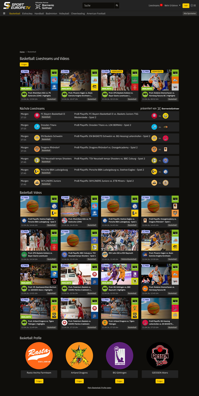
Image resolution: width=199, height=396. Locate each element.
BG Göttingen (120, 372)
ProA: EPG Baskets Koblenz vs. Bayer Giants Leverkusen (40, 254)
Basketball (14, 13)
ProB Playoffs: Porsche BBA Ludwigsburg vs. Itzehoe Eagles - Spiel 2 (109, 169)
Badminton (51, 13)
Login (186, 5)
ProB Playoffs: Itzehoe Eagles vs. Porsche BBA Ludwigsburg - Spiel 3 (42, 220)
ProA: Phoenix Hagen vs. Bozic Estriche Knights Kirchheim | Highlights (80, 94)
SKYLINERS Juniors (51, 180)
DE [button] (193, 5)
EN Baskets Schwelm (51, 136)
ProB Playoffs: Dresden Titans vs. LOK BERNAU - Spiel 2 (102, 125)
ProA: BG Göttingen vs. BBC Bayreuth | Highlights (120, 288)
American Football (96, 13)
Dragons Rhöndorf (50, 147)
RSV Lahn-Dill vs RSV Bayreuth (121, 253)
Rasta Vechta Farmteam (39, 372)
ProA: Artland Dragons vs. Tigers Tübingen (121, 322)
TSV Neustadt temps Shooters (56, 158)
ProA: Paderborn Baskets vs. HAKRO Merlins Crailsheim (79, 322)
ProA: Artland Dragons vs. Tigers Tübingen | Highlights (41, 322)
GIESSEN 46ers (160, 372)
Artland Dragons (79, 372)
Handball (39, 13)
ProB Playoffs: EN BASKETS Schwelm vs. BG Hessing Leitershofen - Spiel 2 (112, 136)
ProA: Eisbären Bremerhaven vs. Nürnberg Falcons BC (162, 288)
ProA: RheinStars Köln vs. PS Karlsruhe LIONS (79, 220)
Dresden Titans (48, 125)
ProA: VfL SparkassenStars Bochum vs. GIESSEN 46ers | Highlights (42, 288)
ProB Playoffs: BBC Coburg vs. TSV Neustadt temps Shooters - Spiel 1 (82, 254)
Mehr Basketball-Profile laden (99, 387)
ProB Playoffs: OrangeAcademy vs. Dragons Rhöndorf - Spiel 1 (162, 220)
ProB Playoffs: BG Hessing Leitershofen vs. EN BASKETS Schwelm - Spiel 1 (160, 322)
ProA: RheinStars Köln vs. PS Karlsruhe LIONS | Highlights (39, 94)
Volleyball (64, 13)
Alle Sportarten (190, 13)
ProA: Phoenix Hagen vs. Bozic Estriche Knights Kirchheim (161, 254)
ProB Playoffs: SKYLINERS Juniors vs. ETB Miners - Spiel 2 (104, 180)
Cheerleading (78, 13)
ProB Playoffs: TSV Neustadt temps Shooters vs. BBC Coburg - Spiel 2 (109, 158)
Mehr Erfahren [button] (171, 5)
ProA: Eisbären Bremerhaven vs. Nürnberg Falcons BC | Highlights (162, 94)
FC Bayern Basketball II (53, 113)
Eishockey (27, 13)
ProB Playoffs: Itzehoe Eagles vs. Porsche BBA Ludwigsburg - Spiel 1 (123, 220)
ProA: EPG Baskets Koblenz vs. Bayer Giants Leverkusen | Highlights (121, 94)
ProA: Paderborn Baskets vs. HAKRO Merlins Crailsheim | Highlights (79, 288)
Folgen (24, 64)
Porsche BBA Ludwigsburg (54, 169)
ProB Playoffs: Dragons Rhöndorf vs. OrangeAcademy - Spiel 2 (106, 147)
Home (22, 52)
